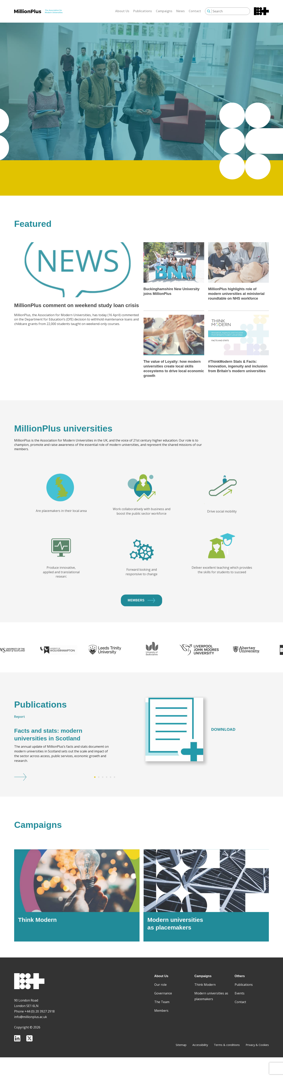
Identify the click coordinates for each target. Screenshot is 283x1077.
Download (223, 750)
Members (141, 620)
